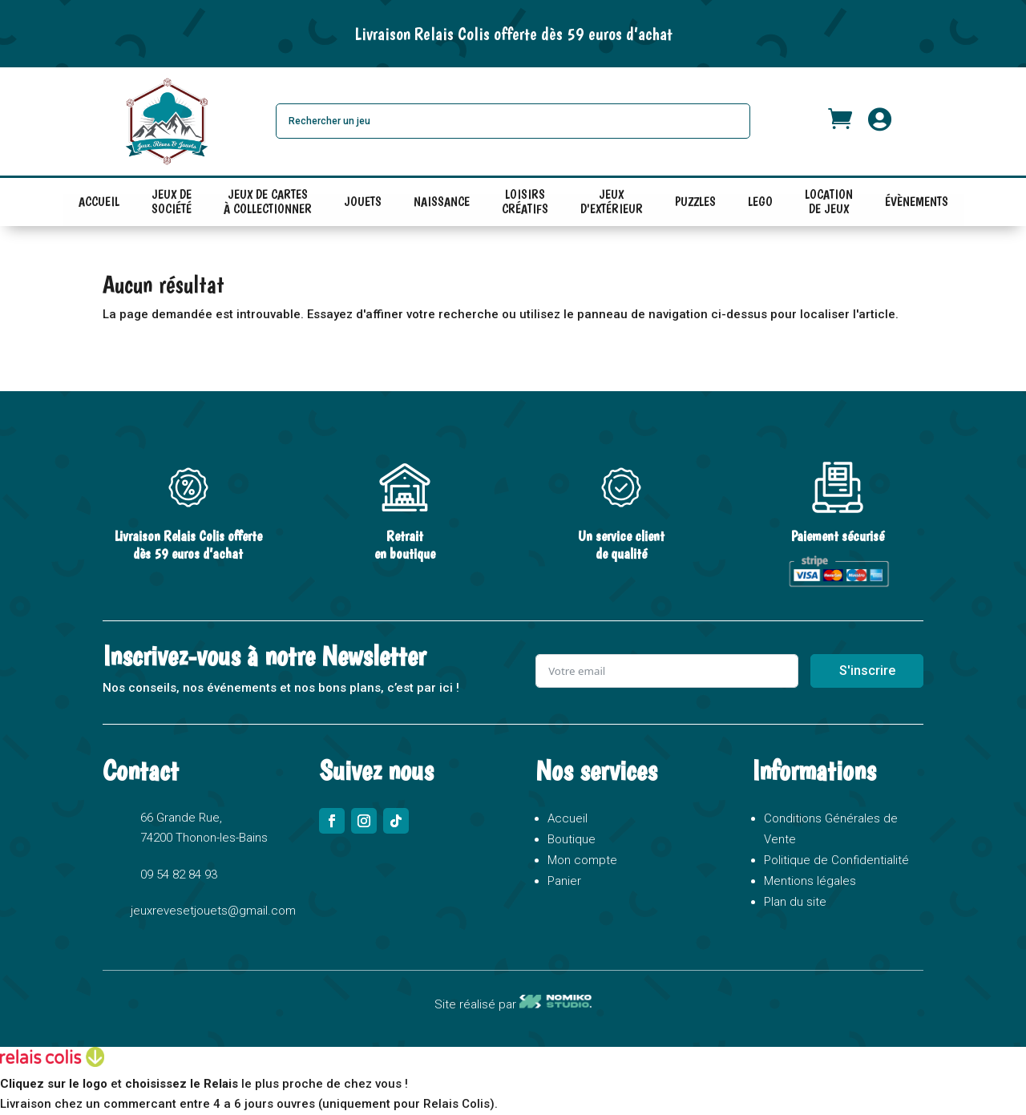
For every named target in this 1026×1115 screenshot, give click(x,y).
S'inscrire (867, 670)
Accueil (567, 818)
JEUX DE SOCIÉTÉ (171, 205)
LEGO (760, 201)
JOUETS (363, 201)
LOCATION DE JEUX (829, 205)
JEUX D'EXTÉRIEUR (611, 205)
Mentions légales (810, 881)
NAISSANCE (442, 201)
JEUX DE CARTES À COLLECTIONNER (268, 205)
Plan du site (795, 902)
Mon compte (582, 860)
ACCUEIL (99, 201)
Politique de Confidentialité (836, 860)
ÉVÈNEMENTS (916, 201)
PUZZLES (695, 201)
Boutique (571, 839)
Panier (564, 881)
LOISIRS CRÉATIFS (525, 205)
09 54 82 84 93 (178, 874)
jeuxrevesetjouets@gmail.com (213, 910)
